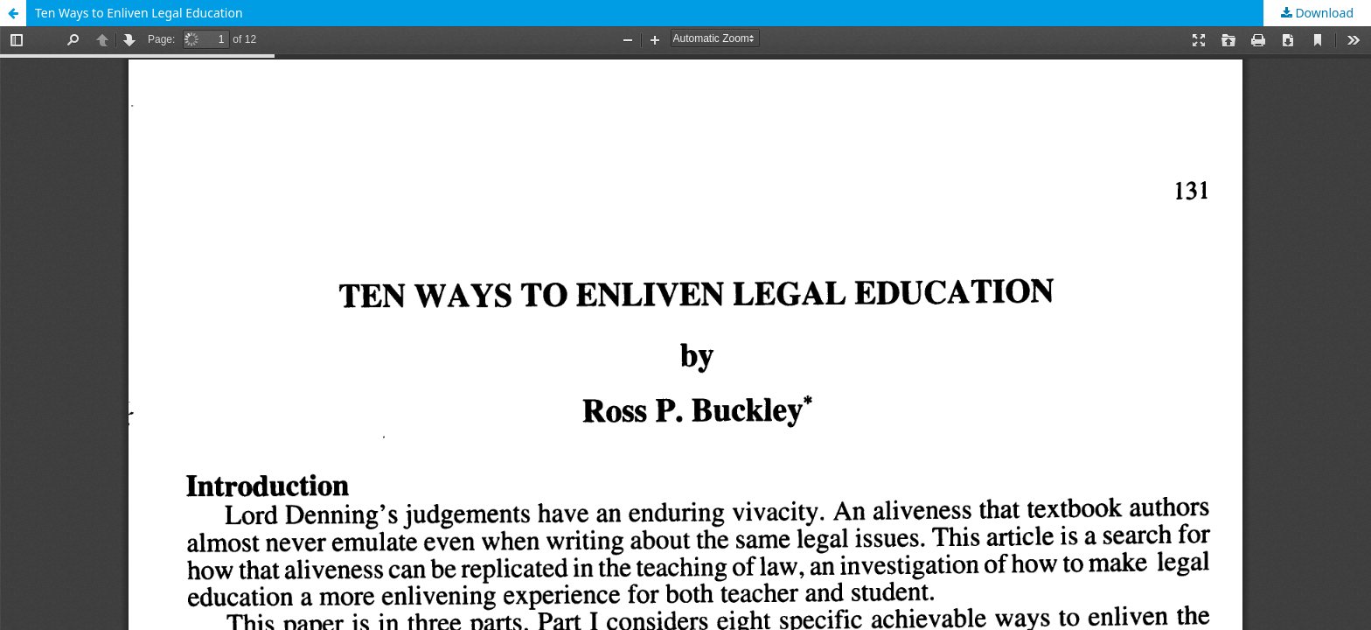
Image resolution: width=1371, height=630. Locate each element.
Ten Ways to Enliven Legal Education (139, 12)
